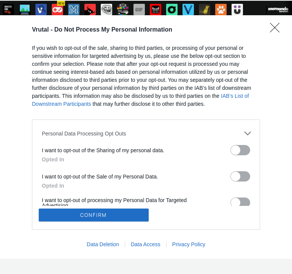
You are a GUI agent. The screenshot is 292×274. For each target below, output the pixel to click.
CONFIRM (93, 215)
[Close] (277, 30)
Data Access (145, 244)
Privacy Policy (188, 244)
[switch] (240, 150)
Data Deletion (103, 244)
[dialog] (146, 137)
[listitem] (146, 133)
